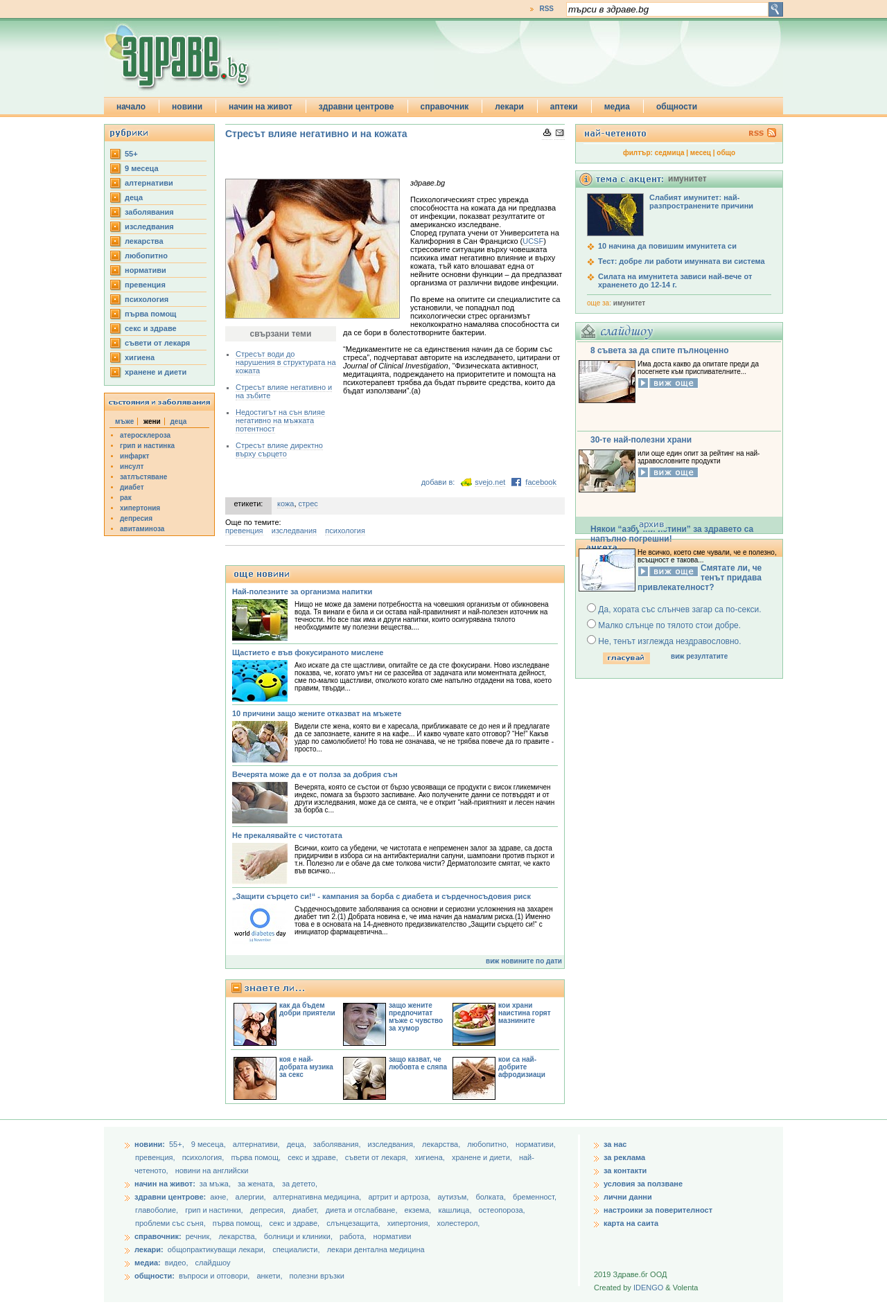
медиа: (147, 1262)
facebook (540, 482)
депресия (136, 518)
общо (726, 153)
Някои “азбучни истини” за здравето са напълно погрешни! (671, 534)
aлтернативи (149, 183)
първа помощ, (257, 1157)
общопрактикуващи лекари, (216, 1249)
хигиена (140, 357)
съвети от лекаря (157, 343)
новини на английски (212, 1170)
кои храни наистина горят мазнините (524, 1012)
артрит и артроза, (400, 1197)
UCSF (532, 241)
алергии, (252, 1197)
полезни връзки (317, 1276)
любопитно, (489, 1144)
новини (187, 107)
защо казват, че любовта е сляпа (418, 1063)
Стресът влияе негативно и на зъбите (284, 391)
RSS (546, 8)
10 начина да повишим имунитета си (667, 246)
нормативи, (536, 1144)
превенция (145, 284)
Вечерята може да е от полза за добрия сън (315, 774)
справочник (445, 107)
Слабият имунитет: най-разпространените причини (701, 201)
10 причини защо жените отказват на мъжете (316, 713)
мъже (124, 421)
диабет (132, 487)
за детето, (299, 1183)
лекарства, (442, 1144)
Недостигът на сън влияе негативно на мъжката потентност (280, 420)
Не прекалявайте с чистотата (287, 835)
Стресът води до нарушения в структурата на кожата (286, 362)
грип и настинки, (215, 1210)
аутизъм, (454, 1197)
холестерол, (458, 1223)
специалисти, (295, 1249)
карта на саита (631, 1223)
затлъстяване (143, 477)
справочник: (158, 1236)
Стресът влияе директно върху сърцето (279, 449)
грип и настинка (147, 445)
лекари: (149, 1249)
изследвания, (392, 1144)
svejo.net (490, 482)
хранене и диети (155, 372)
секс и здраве (151, 328)
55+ (131, 154)
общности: (154, 1276)
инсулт (131, 466)
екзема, (419, 1210)
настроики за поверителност (658, 1210)
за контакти (625, 1170)
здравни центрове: (170, 1197)
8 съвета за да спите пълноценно (659, 350)
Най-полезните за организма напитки (302, 591)
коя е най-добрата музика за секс (306, 1067)
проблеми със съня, (171, 1223)
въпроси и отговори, (214, 1276)
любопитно (146, 255)
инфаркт (135, 456)
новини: (149, 1144)
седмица (670, 153)
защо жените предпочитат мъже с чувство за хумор (416, 1016)
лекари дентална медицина (376, 1249)
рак (126, 497)
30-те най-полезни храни (641, 440)
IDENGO (648, 1287)
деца (134, 197)
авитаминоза (142, 529)
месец (700, 153)
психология (146, 299)
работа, (353, 1236)
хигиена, (431, 1157)
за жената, (256, 1183)
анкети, (269, 1276)
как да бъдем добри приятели (307, 1009)
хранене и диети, (483, 1157)
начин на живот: (164, 1183)
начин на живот (260, 107)
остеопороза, (502, 1210)
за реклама (624, 1157)
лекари (509, 107)
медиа (617, 107)
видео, (176, 1262)
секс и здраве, (314, 1157)
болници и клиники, (298, 1236)
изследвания (149, 226)
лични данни (628, 1197)
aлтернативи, (257, 1144)
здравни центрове (356, 107)
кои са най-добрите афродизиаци (521, 1067)
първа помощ (150, 314)
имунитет (629, 303)
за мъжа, (215, 1183)
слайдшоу (213, 1262)
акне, (220, 1197)
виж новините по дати (524, 961)
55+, (177, 1144)
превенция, (156, 1157)
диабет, (306, 1210)
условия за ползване (643, 1183)
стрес (308, 503)
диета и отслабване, (363, 1210)
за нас (615, 1144)
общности (676, 107)
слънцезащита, (354, 1223)
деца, (297, 1144)
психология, (204, 1157)
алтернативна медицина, (318, 1197)
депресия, (269, 1210)
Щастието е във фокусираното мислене (307, 652)
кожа (285, 503)
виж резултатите (699, 656)
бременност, (534, 1197)
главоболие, (157, 1210)
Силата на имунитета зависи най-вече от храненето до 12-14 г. (675, 280)
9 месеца (142, 168)
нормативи (145, 270)
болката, (491, 1197)
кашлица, (455, 1210)
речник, (199, 1236)
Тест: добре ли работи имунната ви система (681, 261)
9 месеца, (209, 1144)
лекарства (144, 241)
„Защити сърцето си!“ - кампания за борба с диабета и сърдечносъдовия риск (381, 896)
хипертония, (409, 1223)
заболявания (149, 212)
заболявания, (338, 1144)
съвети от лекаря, (377, 1157)
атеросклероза (145, 435)
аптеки (564, 107)
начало (131, 107)
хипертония (140, 508)
